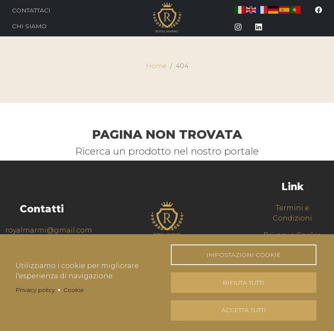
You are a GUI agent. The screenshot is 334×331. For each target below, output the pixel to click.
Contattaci (31, 10)
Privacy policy (35, 289)
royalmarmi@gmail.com (48, 230)
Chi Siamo (29, 26)
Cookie (73, 289)
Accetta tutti (243, 310)
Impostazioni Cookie (243, 254)
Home (156, 66)
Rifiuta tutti (243, 282)
